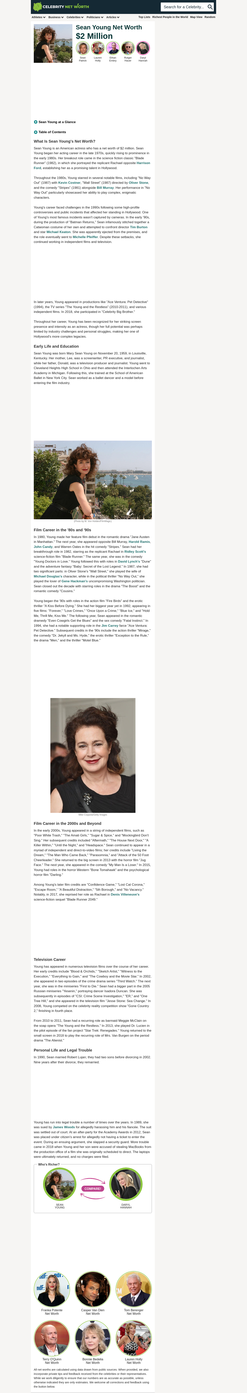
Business (56, 17)
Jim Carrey (110, 626)
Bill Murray (105, 188)
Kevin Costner (69, 183)
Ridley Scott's (135, 551)
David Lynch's (129, 561)
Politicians (95, 17)
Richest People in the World (170, 17)
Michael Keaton (59, 232)
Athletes (39, 17)
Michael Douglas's (48, 576)
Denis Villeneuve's (125, 894)
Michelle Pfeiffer (85, 237)
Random (210, 17)
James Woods (64, 1127)
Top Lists (144, 17)
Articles (113, 17)
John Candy (43, 547)
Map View (196, 17)
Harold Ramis (139, 542)
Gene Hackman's (75, 581)
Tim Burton (138, 227)
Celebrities (75, 17)
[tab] (93, 122)
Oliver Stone (138, 183)
